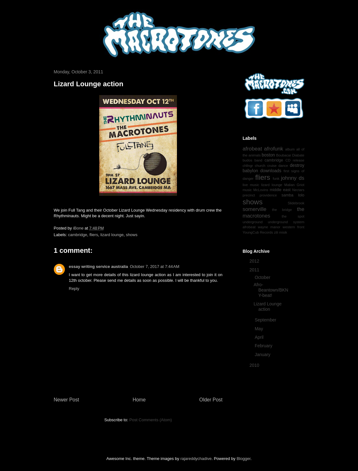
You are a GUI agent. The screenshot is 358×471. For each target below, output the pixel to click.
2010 (254, 365)
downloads (270, 170)
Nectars (298, 190)
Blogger (243, 458)
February (264, 345)
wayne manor (269, 227)
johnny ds (292, 178)
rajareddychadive (196, 458)
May (259, 328)
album (290, 149)
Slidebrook (296, 203)
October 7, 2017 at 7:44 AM (154, 266)
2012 (254, 261)
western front (293, 227)
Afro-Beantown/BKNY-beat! (270, 290)
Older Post (211, 399)
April (260, 337)
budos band (253, 160)
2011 (254, 269)
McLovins (260, 190)
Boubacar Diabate (290, 155)
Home (139, 399)
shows (132, 234)
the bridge (282, 210)
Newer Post (66, 399)
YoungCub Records (258, 232)
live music (251, 185)
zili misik (280, 232)
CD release (295, 160)
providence (268, 195)
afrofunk (273, 149)
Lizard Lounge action (267, 306)
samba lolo (292, 195)
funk (276, 178)
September (266, 319)
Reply (74, 288)
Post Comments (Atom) (150, 419)
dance (283, 165)
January (263, 354)
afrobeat (252, 149)
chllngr (248, 165)
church (260, 165)
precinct (249, 195)
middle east (280, 190)
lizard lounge (112, 234)
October (263, 277)
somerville (255, 209)
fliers (93, 234)
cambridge (77, 234)
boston (268, 154)
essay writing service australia (98, 266)
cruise (272, 165)
